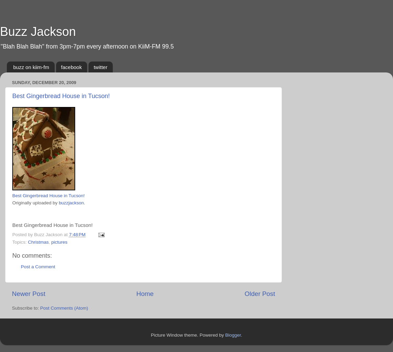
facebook (71, 67)
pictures (59, 242)
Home (144, 293)
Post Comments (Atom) (64, 308)
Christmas (38, 242)
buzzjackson (71, 202)
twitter (100, 67)
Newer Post (28, 293)
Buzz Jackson (38, 32)
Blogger (233, 335)
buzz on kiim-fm (31, 67)
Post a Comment (38, 266)
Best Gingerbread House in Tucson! (61, 96)
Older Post (260, 293)
